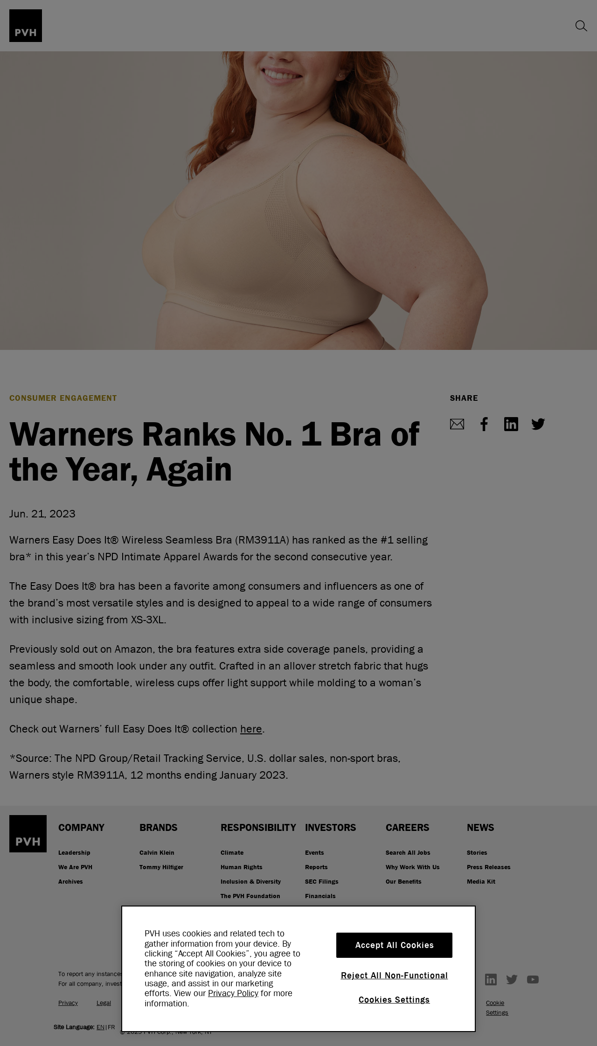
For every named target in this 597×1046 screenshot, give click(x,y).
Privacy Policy (233, 993)
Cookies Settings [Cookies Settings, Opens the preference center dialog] (394, 999)
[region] (298, 969)
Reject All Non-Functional (394, 975)
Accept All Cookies (394, 945)
